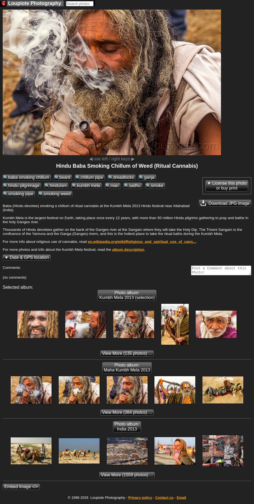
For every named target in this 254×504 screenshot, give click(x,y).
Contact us (164, 499)
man (114, 185)
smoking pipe (20, 193)
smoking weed (57, 193)
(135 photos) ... (127, 355)
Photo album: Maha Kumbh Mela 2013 (127, 369)
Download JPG (225, 203)
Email (181, 499)
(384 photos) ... (127, 414)
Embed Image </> (21, 488)
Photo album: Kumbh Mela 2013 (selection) (127, 297)
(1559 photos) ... (127, 476)
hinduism (58, 185)
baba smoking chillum (28, 177)
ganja (149, 177)
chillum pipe (91, 177)
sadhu (135, 185)
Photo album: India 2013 (127, 428)
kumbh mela (88, 185)
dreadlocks (123, 177)
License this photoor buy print (229, 185)
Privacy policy (140, 499)
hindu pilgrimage (23, 185)
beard (64, 177)
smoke (157, 185)
